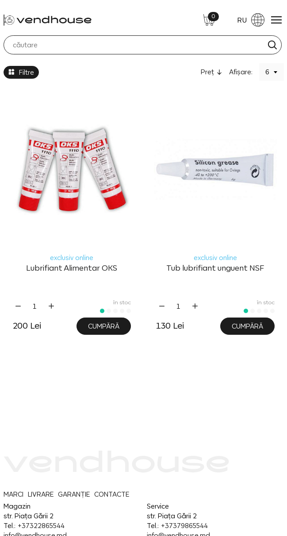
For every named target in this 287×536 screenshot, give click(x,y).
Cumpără (103, 326)
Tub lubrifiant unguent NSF (215, 268)
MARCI (13, 494)
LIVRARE (41, 494)
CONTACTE (111, 494)
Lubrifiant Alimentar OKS (71, 268)
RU (250, 20)
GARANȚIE (74, 494)
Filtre (21, 72)
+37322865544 (41, 525)
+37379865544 (184, 525)
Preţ (207, 72)
